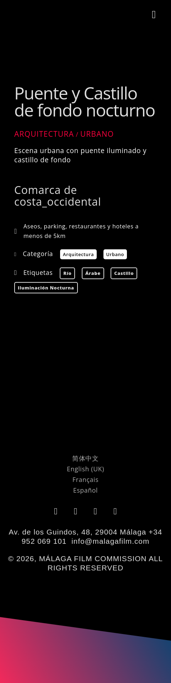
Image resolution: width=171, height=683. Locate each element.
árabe (93, 273)
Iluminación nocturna (46, 287)
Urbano (97, 134)
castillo (124, 273)
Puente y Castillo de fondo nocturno (84, 101)
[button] (154, 15)
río (67, 273)
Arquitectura (44, 134)
